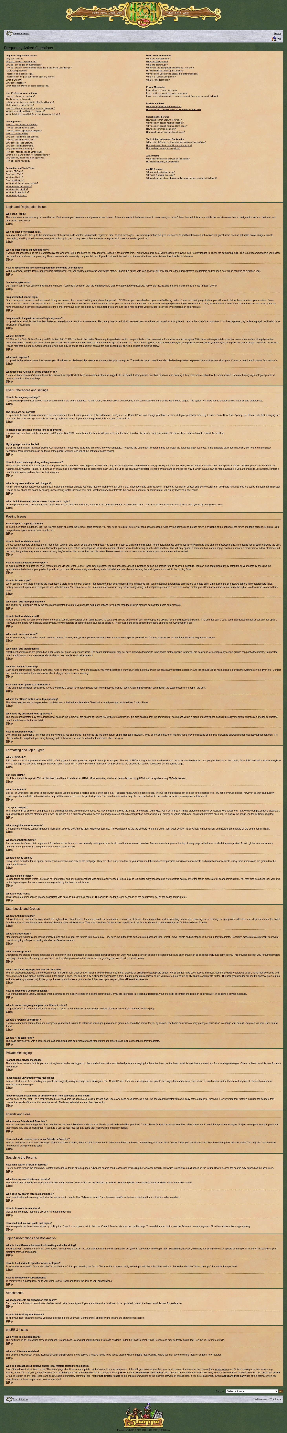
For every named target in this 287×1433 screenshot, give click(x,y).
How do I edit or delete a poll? (20, 139)
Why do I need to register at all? (21, 61)
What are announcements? (19, 186)
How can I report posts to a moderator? (24, 152)
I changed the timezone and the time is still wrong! (30, 102)
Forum (169, 12)
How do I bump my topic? (18, 161)
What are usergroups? (157, 65)
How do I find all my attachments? (162, 161)
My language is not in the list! (20, 105)
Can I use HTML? (14, 174)
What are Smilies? (14, 177)
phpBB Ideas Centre (145, 1354)
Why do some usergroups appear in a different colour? (172, 74)
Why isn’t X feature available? (160, 175)
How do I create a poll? (17, 133)
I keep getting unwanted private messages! (166, 93)
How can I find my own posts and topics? (165, 132)
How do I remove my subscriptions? (163, 148)
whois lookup (222, 1369)
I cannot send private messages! (161, 90)
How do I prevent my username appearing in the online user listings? (38, 67)
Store (178, 12)
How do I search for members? (161, 129)
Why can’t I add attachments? (20, 146)
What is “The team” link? (158, 80)
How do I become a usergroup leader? (164, 70)
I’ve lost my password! (16, 70)
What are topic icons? (16, 195)
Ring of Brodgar (21, 33)
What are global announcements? (22, 183)
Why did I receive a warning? (20, 148)
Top (11, 224)
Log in (186, 12)
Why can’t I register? (16, 83)
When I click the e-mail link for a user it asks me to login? (33, 114)
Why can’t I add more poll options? (22, 137)
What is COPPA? (14, 80)
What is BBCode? (14, 171)
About (104, 12)
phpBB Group (93, 1339)
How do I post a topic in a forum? (21, 124)
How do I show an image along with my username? (30, 108)
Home (95, 12)
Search (277, 33)
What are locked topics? (17, 192)
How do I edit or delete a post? (20, 127)
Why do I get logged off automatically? (24, 65)
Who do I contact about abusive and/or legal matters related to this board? (181, 178)
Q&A (119, 12)
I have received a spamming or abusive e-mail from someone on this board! (182, 96)
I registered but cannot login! (19, 74)
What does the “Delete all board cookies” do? (27, 86)
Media (112, 12)
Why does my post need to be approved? (25, 157)
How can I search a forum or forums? (164, 120)
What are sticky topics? (17, 189)
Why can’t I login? (14, 58)
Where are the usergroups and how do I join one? (170, 67)
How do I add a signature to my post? (24, 130)
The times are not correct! (18, 99)
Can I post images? (15, 180)
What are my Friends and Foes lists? (163, 106)
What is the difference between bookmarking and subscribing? (176, 142)
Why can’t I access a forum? (19, 143)
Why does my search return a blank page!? (166, 126)
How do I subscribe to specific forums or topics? (169, 145)
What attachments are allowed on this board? (168, 158)
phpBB (131, 1430)
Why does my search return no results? (165, 123)
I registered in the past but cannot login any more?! (30, 77)
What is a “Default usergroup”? (161, 77)
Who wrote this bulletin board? (160, 172)
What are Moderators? (157, 61)
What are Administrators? (158, 58)
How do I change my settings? (20, 96)
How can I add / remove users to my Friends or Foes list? (173, 109)
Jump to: (220, 1391)
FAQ (279, 39)
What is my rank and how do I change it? (25, 111)
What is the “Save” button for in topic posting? (28, 155)
